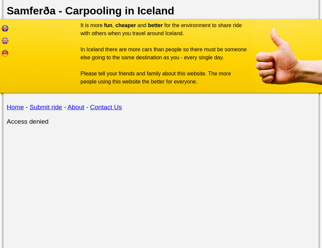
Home (15, 107)
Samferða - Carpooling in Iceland (90, 11)
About (75, 107)
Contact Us (106, 107)
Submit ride (46, 107)
